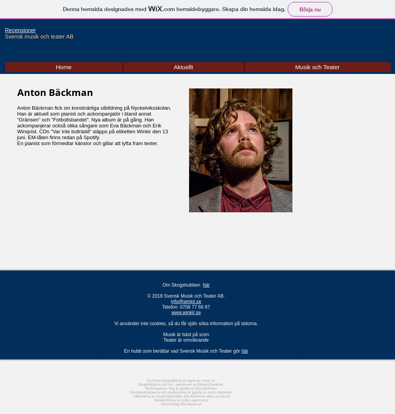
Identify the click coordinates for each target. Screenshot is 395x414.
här (206, 285)
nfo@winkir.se (186, 301)
